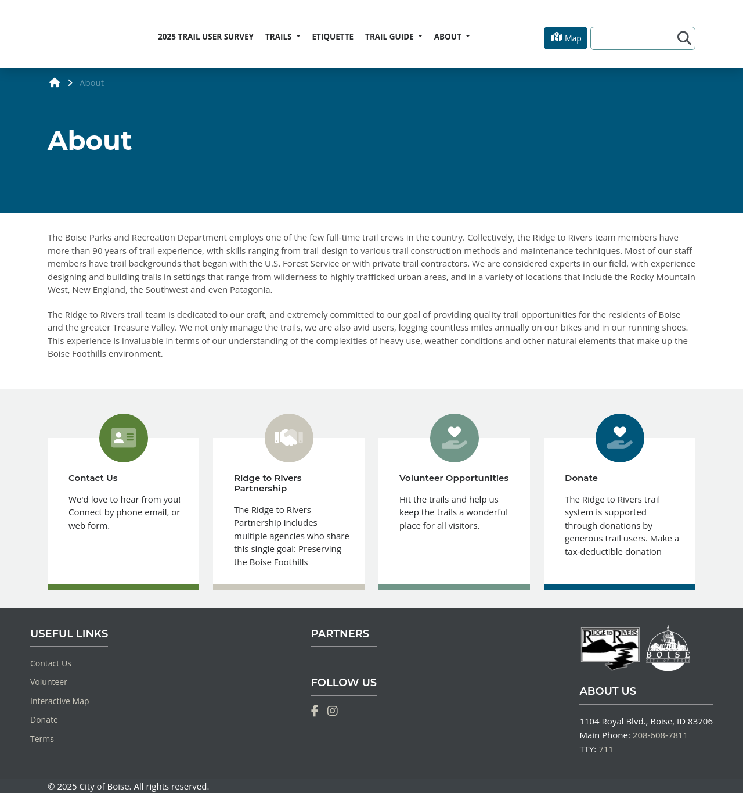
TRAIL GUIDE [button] (390, 36)
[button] (565, 38)
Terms (42, 738)
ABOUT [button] (449, 36)
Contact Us (50, 663)
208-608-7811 (660, 735)
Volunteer (48, 681)
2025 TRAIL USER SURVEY (206, 36)
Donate (44, 719)
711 (606, 749)
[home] (54, 82)
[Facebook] (315, 711)
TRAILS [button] (279, 36)
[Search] (635, 38)
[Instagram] (332, 711)
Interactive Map (59, 700)
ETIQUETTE (333, 36)
